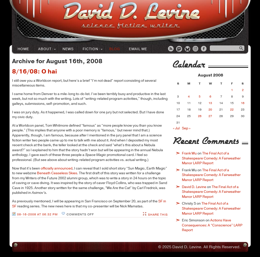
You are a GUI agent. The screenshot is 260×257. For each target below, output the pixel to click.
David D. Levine (194, 187)
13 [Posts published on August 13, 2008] (210, 103)
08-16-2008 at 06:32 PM (37, 214)
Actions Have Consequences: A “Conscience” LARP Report (212, 225)
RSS (171, 49)
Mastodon (179, 49)
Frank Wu (189, 153)
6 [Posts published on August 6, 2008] (210, 97)
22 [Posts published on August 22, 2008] (232, 110)
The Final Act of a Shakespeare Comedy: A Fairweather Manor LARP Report (211, 158)
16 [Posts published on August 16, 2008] (242, 103)
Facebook (204, 49)
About (45, 49)
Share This (158, 214)
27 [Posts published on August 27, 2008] (210, 116)
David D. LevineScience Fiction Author (131, 15)
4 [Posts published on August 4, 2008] (189, 97)
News (68, 49)
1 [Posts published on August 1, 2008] (232, 90)
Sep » (186, 128)
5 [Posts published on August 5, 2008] (199, 97)
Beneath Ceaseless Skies (57, 173)
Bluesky (187, 49)
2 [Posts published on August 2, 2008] (243, 90)
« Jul (176, 128)
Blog (114, 49)
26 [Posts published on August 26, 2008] (199, 116)
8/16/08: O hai (34, 71)
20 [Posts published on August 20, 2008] (210, 110)
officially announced (56, 168)
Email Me (138, 49)
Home (23, 49)
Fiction (90, 49)
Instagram (196, 49)
